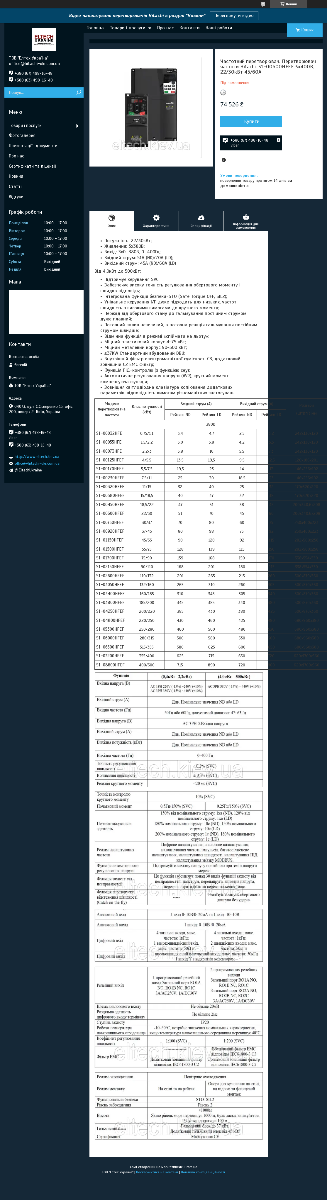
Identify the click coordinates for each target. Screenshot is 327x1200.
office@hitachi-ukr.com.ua (37, 463)
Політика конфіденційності (203, 1172)
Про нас (165, 28)
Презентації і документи (33, 145)
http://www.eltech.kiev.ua (37, 456)
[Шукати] (78, 92)
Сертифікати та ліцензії (32, 166)
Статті (15, 186)
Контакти (189, 28)
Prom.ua (190, 1167)
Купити (252, 121)
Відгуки (16, 196)
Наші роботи (219, 28)
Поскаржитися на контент (157, 1172)
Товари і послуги (127, 28)
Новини (16, 176)
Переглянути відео (234, 15)
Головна (95, 28)
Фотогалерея (22, 135)
